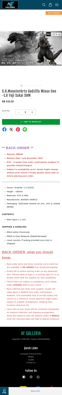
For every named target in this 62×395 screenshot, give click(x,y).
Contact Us (31, 362)
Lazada (31, 360)
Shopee (31, 357)
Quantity (6, 111)
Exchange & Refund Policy (31, 354)
